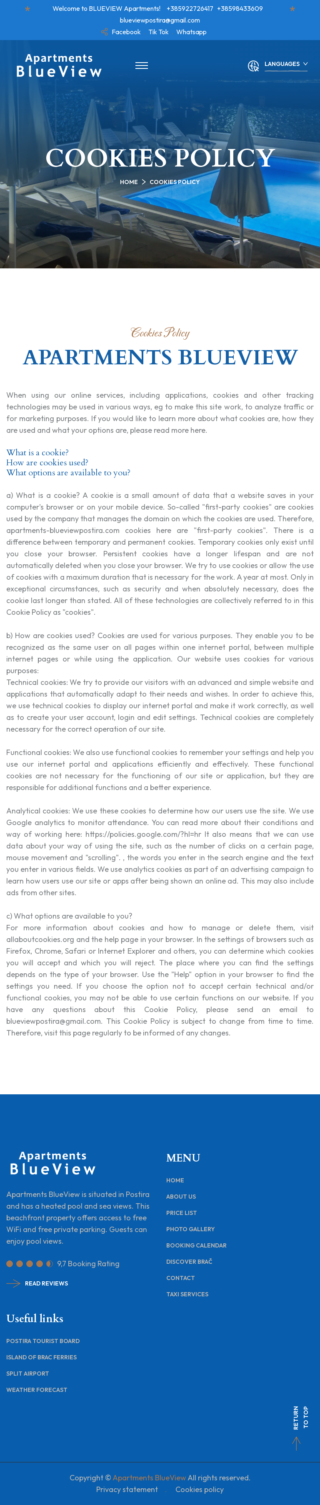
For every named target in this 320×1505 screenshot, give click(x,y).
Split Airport (27, 1373)
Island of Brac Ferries (41, 1357)
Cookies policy (199, 1489)
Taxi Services (187, 1294)
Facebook (126, 32)
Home (129, 182)
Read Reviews (37, 1283)
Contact (180, 1278)
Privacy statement (127, 1489)
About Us (181, 1196)
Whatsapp (191, 32)
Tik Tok (158, 32)
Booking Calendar (196, 1245)
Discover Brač (189, 1261)
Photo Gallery (190, 1229)
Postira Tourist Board (43, 1341)
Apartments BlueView (149, 1477)
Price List (181, 1213)
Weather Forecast (37, 1390)
